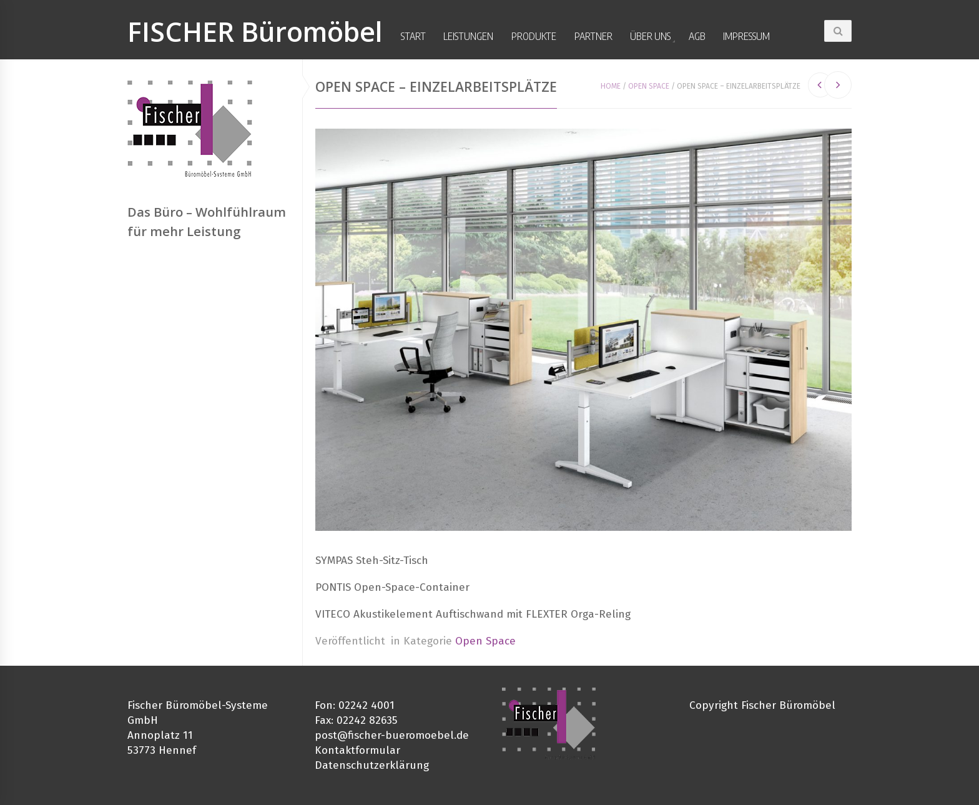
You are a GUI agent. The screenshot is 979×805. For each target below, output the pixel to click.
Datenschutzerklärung (372, 765)
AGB (697, 36)
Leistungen (468, 36)
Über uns (650, 36)
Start (413, 36)
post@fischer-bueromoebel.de (392, 735)
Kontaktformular (357, 750)
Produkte (533, 36)
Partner (593, 36)
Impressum (746, 36)
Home (611, 86)
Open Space (648, 86)
